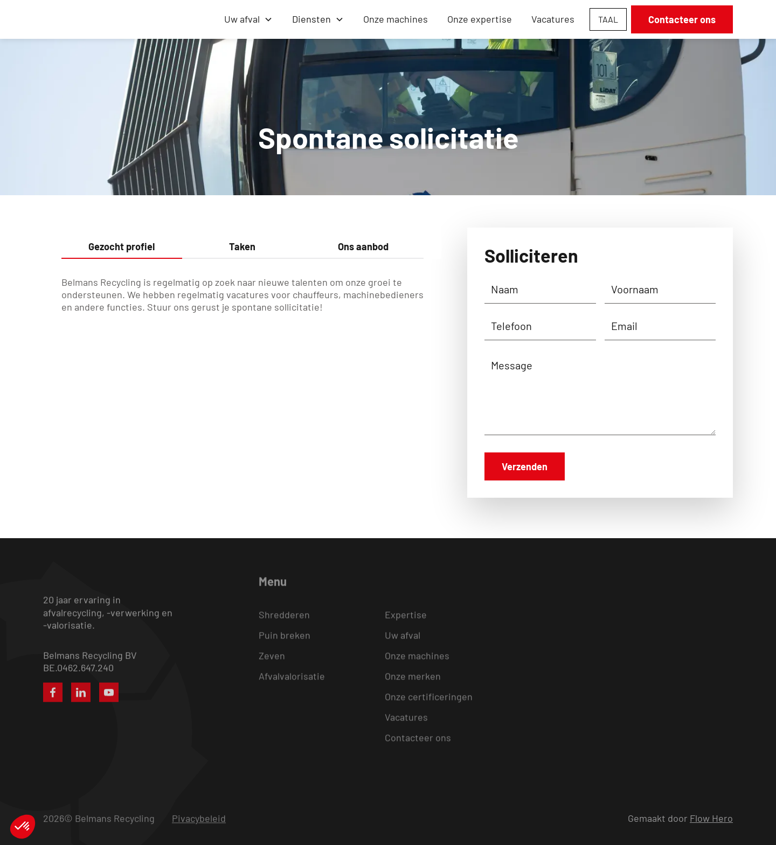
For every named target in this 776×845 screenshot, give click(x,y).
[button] (248, 19)
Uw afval (402, 644)
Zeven (272, 664)
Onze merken (413, 685)
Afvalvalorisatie (292, 685)
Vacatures (552, 19)
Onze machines (395, 19)
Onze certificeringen (429, 705)
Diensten (311, 19)
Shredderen (284, 624)
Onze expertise (479, 19)
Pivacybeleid (199, 819)
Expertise (406, 624)
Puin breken (284, 644)
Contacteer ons (682, 19)
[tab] (121, 247)
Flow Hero (711, 818)
